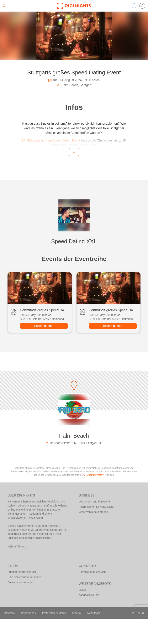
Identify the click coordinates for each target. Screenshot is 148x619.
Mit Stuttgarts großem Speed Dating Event (51, 140)
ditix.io (83, 589)
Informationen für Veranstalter (96, 506)
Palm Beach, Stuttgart (73, 85)
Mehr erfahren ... (18, 546)
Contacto (9, 613)
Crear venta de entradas (93, 511)
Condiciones (29, 613)
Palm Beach (74, 436)
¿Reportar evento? (93, 475)
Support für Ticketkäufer (22, 571)
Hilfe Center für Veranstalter (24, 577)
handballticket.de (89, 595)
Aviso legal (93, 613)
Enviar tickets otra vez (21, 582)
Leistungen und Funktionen (95, 501)
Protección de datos (54, 613)
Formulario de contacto (92, 571)
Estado (76, 613)
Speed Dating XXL (74, 241)
